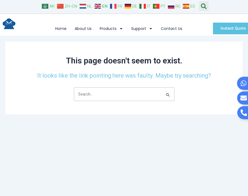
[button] (204, 6)
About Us (83, 28)
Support (142, 28)
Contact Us (171, 28)
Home (61, 28)
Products (111, 28)
